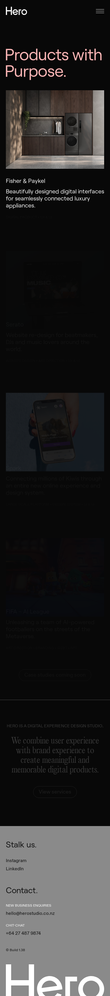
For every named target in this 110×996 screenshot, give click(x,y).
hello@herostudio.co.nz (30, 913)
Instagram (16, 861)
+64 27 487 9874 (23, 933)
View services (55, 792)
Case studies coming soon (55, 675)
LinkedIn (15, 869)
